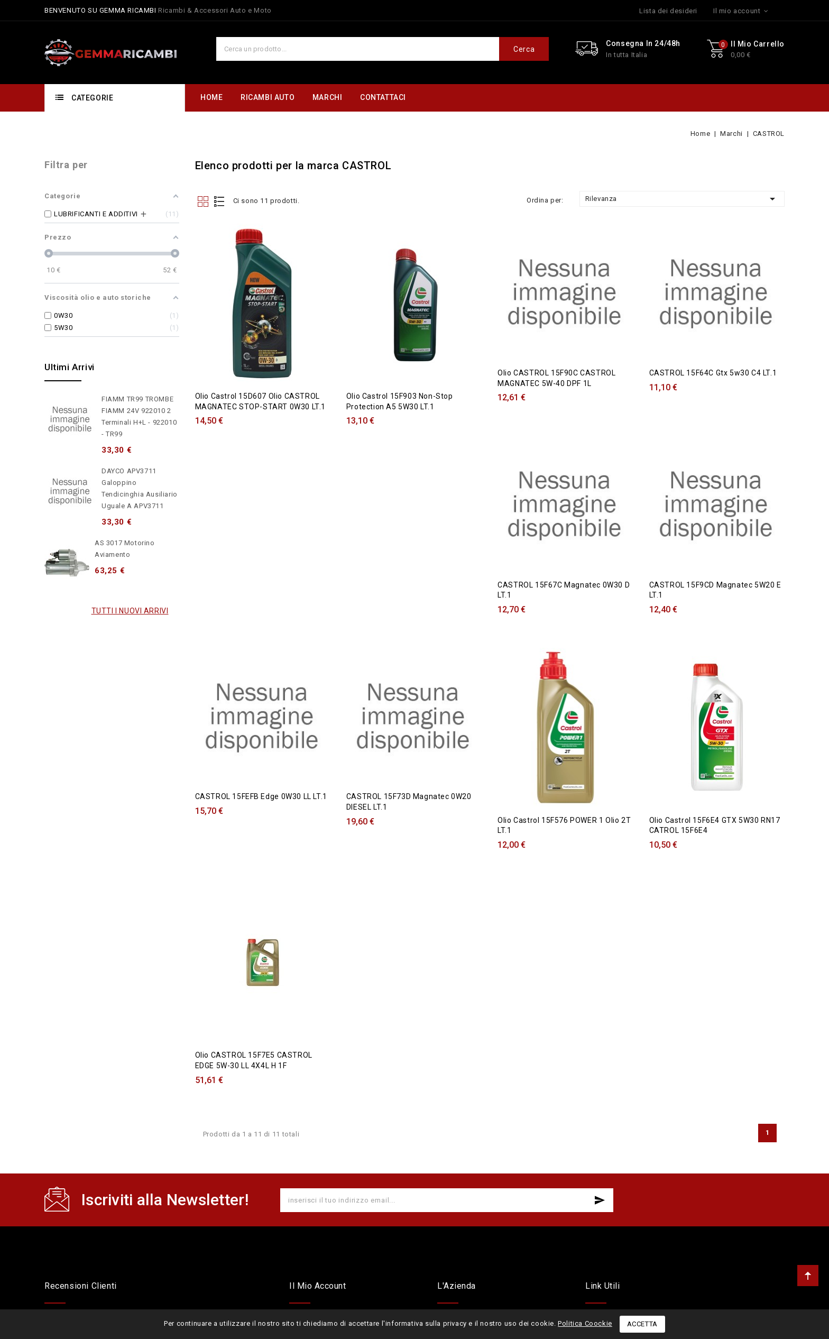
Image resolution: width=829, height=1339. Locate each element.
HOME (211, 97)
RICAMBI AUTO (267, 97)
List (218, 201)
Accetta (642, 1324)
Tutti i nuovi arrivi (130, 611)
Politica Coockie (585, 1323)
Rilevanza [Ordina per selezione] (682, 198)
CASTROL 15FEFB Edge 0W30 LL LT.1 (261, 789)
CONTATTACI (383, 97)
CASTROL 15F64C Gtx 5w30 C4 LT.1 (713, 370)
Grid (202, 201)
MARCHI (327, 97)
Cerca (524, 49)
